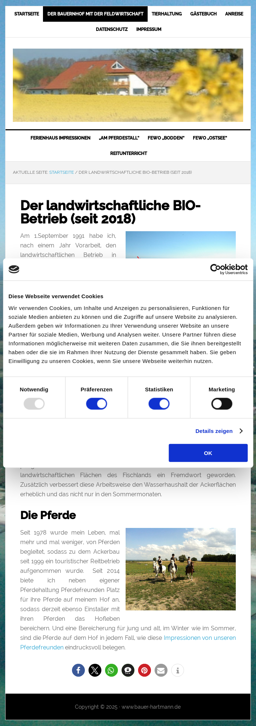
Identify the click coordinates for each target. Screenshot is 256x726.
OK (208, 453)
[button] (78, 670)
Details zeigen (213, 431)
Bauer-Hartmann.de (128, 85)
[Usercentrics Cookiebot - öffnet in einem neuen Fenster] (215, 269)
